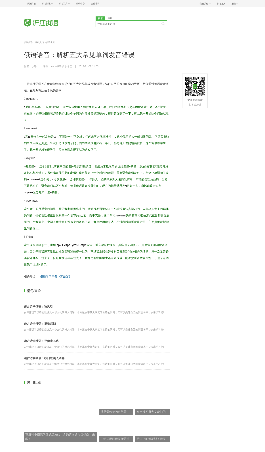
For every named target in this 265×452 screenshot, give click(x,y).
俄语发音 (50, 42)
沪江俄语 (28, 42)
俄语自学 (65, 276)
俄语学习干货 (49, 276)
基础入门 (39, 42)
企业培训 (95, 3)
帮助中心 (80, 3)
